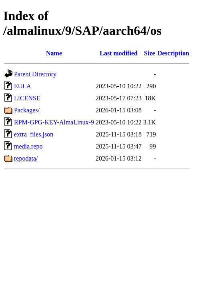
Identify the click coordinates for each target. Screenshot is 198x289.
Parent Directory (35, 74)
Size (149, 53)
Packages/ (27, 110)
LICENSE (27, 98)
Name (54, 53)
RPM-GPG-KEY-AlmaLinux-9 (54, 122)
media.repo (28, 146)
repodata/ (26, 158)
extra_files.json (33, 134)
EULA (22, 86)
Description (173, 53)
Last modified (119, 53)
